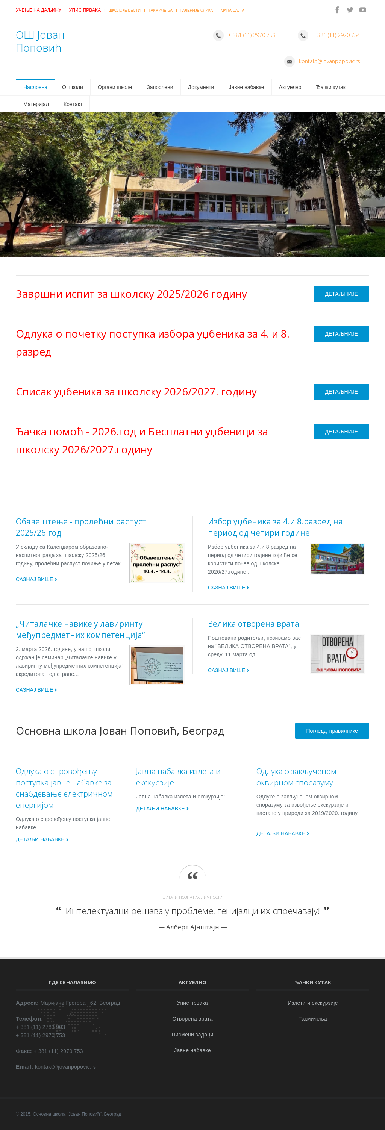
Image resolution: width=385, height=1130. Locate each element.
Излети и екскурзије (313, 1003)
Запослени (160, 87)
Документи (201, 87)
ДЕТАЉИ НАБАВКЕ (40, 839)
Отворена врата (192, 1019)
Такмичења (161, 10)
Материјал (36, 104)
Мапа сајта (232, 10)
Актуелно (290, 87)
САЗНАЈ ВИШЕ (34, 579)
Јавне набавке (246, 87)
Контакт (73, 104)
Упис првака (85, 10)
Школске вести (125, 10)
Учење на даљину (38, 10)
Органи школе (115, 87)
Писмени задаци (192, 1035)
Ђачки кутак (331, 87)
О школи (72, 87)
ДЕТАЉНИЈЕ (341, 294)
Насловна (35, 87)
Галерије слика (196, 10)
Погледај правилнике (332, 731)
